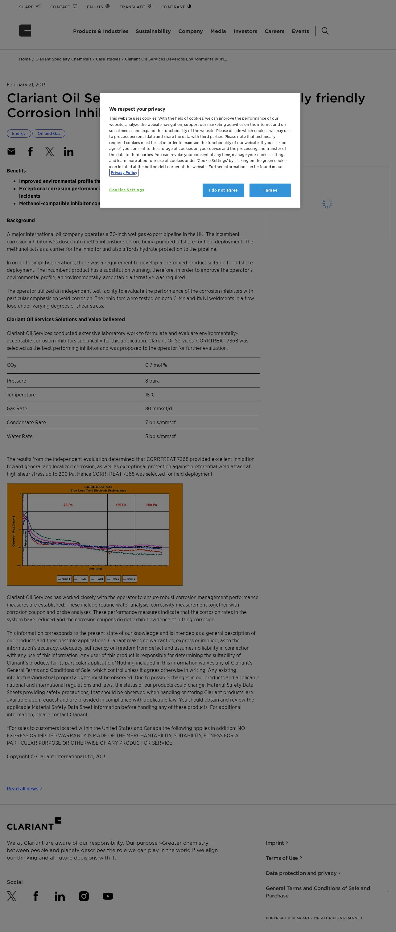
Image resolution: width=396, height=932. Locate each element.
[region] (200, 150)
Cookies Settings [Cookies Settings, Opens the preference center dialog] (126, 190)
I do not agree (223, 190)
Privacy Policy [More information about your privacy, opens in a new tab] (124, 172)
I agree (270, 190)
